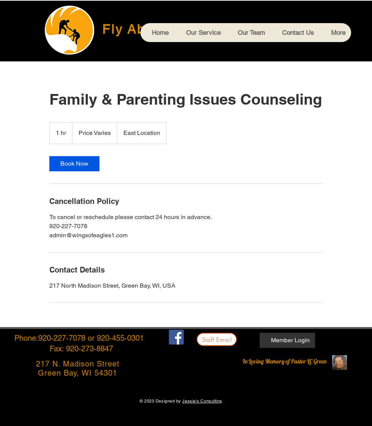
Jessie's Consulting (202, 401)
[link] (74, 163)
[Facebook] (176, 337)
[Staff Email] (217, 339)
